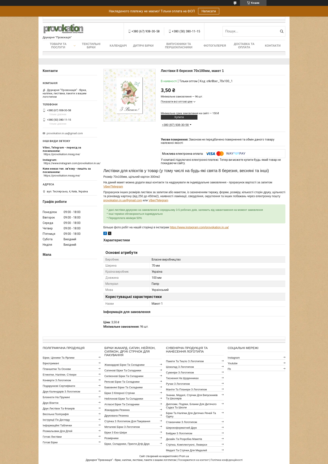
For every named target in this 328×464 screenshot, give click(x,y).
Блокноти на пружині (56, 397)
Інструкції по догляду (56, 419)
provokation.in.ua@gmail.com (122, 200)
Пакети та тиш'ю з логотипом (185, 361)
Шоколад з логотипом (180, 366)
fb (229, 369)
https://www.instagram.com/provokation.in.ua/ (199, 227)
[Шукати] (281, 31)
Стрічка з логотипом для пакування (127, 421)
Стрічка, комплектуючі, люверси (186, 444)
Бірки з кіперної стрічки (119, 393)
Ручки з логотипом (178, 383)
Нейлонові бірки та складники (123, 398)
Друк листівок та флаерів (59, 408)
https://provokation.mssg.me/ (62, 154)
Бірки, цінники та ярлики (58, 357)
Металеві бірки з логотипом (122, 426)
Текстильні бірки (91, 45)
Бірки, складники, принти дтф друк (127, 443)
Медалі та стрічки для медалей (186, 450)
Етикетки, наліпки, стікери (59, 374)
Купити (179, 117)
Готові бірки (50, 442)
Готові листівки (52, 436)
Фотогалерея (215, 45)
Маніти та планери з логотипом (186, 389)
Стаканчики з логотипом (181, 422)
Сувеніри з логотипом (180, 372)
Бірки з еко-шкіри (115, 432)
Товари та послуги (58, 45)
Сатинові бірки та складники (122, 370)
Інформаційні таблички (57, 425)
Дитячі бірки (143, 45)
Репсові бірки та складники (122, 381)
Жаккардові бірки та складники (124, 364)
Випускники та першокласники (178, 45)
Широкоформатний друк (181, 427)
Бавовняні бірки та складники (123, 387)
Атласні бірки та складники (121, 404)
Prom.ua (184, 456)
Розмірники (111, 438)
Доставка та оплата (244, 45)
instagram (234, 357)
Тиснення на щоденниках (182, 378)
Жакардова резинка (117, 410)
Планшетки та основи (57, 369)
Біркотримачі (51, 363)
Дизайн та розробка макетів (184, 439)
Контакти (273, 45)
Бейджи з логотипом (179, 433)
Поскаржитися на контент (193, 460)
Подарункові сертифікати (59, 385)
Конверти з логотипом (57, 380)
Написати (208, 11)
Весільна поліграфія (56, 414)
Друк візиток (50, 402)
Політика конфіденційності (227, 460)
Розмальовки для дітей (57, 431)
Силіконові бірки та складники (123, 376)
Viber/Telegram (113, 186)
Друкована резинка (116, 415)
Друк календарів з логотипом (61, 391)
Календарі (118, 45)
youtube (232, 363)
